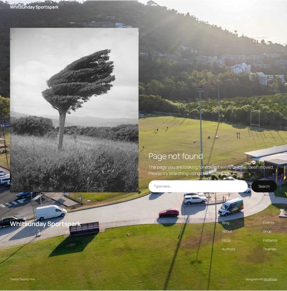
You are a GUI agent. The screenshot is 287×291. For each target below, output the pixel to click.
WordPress (270, 279)
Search (264, 186)
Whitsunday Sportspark (34, 7)
